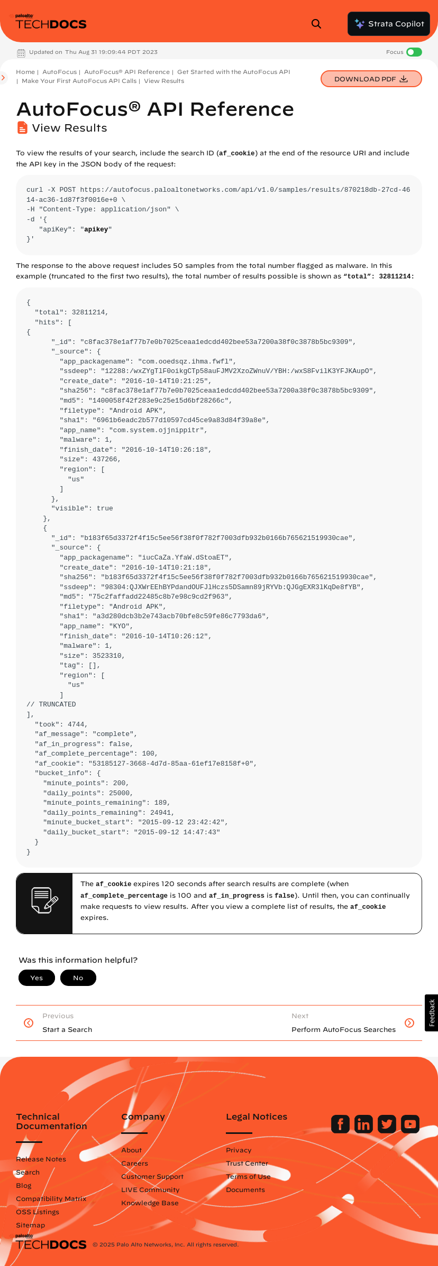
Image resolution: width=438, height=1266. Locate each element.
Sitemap (30, 1224)
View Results (164, 80)
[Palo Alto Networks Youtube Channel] (410, 1131)
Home (25, 71)
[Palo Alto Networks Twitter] (388, 1131)
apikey (96, 230)
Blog (23, 1185)
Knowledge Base (150, 1202)
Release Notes (41, 1158)
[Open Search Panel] (319, 24)
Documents (245, 1189)
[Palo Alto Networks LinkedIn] (364, 1131)
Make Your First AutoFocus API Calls (79, 80)
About (131, 1149)
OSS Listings (37, 1211)
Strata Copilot (388, 23)
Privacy (239, 1149)
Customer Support (152, 1176)
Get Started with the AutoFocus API (233, 71)
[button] (431, 1012)
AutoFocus (59, 71)
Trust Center (247, 1163)
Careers (134, 1163)
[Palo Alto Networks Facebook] (341, 1131)
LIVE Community (150, 1189)
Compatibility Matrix (51, 1198)
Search (28, 1172)
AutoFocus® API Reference (127, 71)
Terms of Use (248, 1176)
